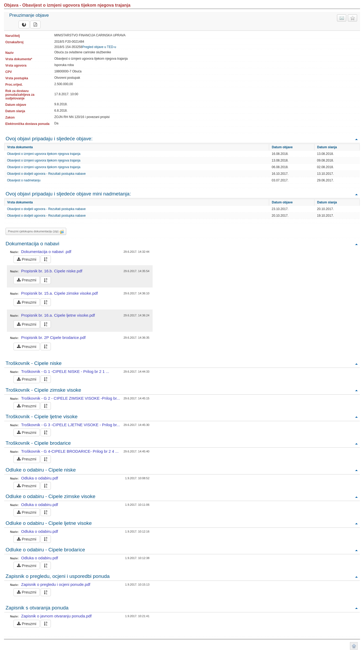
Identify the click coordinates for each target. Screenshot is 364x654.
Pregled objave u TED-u (99, 47)
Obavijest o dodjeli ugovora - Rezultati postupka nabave (46, 174)
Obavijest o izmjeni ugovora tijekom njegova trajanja (44, 154)
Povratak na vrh (356, 139)
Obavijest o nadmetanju (24, 180)
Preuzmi (26, 259)
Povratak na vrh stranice (354, 646)
